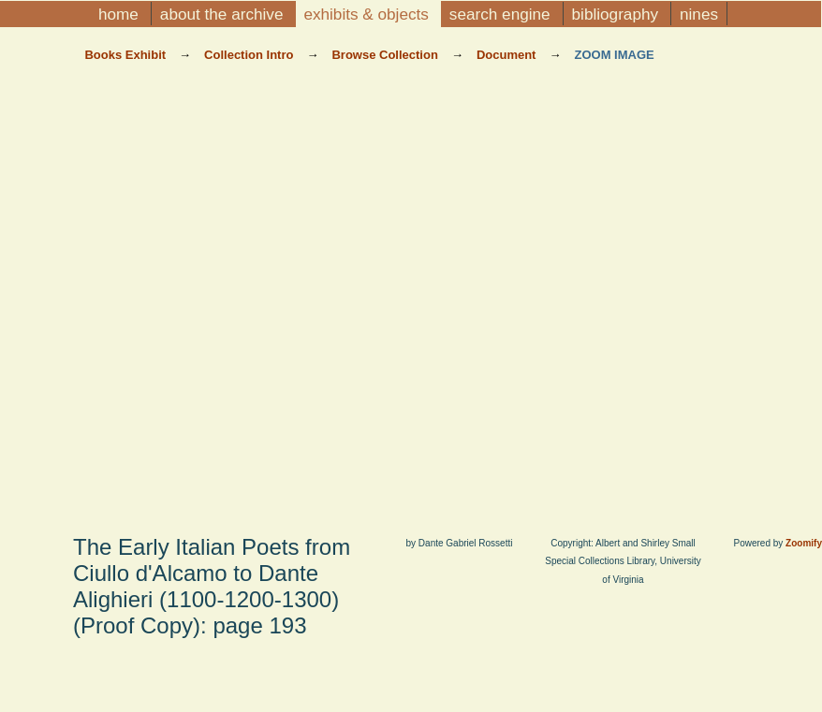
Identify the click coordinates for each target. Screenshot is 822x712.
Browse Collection (386, 55)
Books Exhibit (126, 55)
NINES (699, 14)
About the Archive (223, 14)
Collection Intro (250, 55)
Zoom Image (613, 55)
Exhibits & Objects (368, 14)
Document (508, 55)
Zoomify (803, 543)
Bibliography (617, 14)
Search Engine (502, 14)
